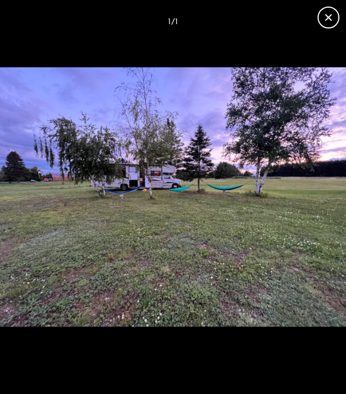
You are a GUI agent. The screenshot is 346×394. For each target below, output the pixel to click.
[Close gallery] (328, 17)
